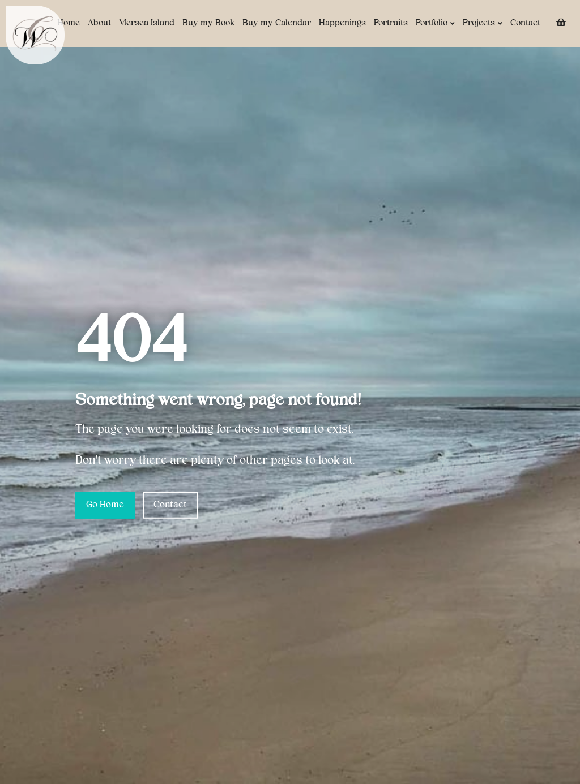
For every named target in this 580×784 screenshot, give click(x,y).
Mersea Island (146, 23)
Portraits (391, 23)
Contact (525, 23)
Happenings (342, 23)
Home (68, 23)
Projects (482, 23)
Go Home (105, 505)
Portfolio (435, 23)
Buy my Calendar (276, 23)
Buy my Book (208, 23)
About (99, 23)
